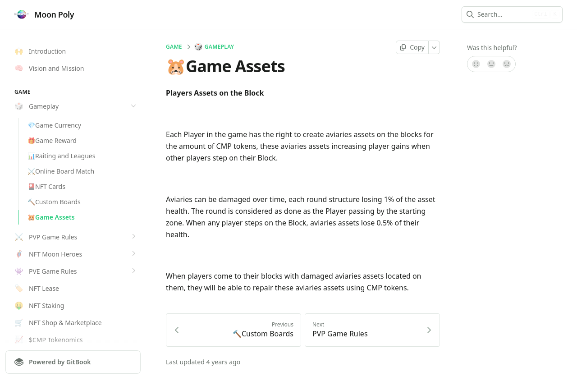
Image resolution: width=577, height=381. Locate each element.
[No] (507, 64)
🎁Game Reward (52, 140)
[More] (434, 47)
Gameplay (214, 46)
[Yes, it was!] (475, 64)
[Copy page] (412, 47)
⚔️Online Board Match (60, 171)
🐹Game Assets (51, 217)
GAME (174, 46)
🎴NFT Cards (46, 186)
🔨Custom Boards (54, 201)
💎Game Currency (54, 125)
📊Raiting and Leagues (61, 155)
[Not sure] (491, 64)
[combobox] (502, 14)
